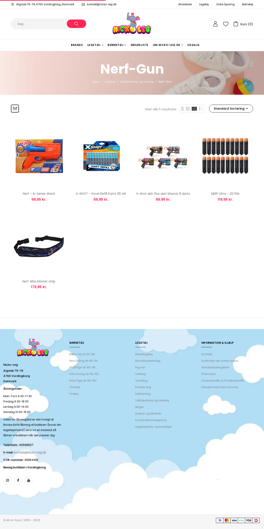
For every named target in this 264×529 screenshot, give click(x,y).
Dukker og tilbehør (148, 413)
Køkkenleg (142, 394)
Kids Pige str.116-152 (83, 380)
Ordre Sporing (225, 4)
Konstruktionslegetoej (150, 420)
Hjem (96, 82)
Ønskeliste (185, 4)
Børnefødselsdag (147, 361)
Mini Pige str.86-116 (82, 367)
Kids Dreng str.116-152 (84, 374)
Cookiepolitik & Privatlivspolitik (222, 380)
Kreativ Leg (143, 387)
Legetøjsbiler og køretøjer (153, 427)
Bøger (139, 407)
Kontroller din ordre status (219, 361)
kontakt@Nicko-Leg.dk (30, 452)
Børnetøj (247, 4)
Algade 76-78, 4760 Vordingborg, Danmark (42, 4)
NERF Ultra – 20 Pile (225, 193)
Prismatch (208, 374)
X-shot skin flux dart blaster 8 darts (163, 193)
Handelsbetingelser (215, 367)
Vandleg (141, 380)
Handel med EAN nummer (219, 387)
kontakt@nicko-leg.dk (101, 4)
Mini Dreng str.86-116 (83, 361)
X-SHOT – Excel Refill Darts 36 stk (101, 193)
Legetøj (204, 4)
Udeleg (140, 374)
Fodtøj (73, 394)
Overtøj (75, 387)
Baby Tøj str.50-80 (82, 354)
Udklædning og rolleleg (137, 82)
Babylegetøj (144, 354)
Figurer (140, 367)
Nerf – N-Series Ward (39, 193)
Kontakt (206, 354)
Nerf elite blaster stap (38, 281)
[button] (243, 24)
